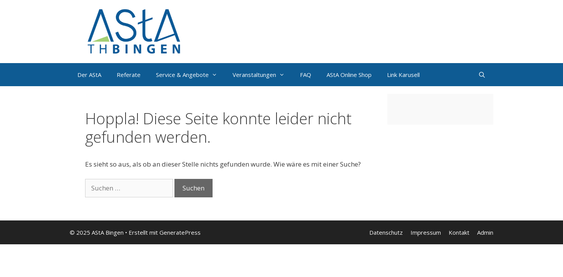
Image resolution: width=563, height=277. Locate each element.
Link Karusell (403, 74)
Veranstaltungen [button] (262, 74)
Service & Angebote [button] (190, 74)
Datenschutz (386, 232)
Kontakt (459, 232)
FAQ (305, 74)
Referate (129, 74)
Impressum (426, 232)
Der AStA (89, 74)
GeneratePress (180, 232)
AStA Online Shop (349, 74)
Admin (485, 232)
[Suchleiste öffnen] (482, 74)
